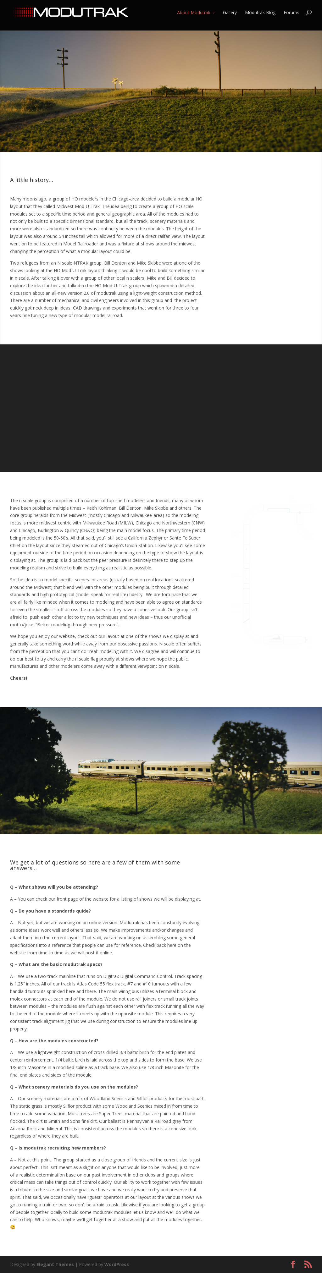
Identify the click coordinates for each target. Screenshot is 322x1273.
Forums (291, 12)
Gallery (230, 12)
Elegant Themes (55, 1264)
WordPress (116, 1264)
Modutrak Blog (260, 12)
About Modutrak (193, 12)
